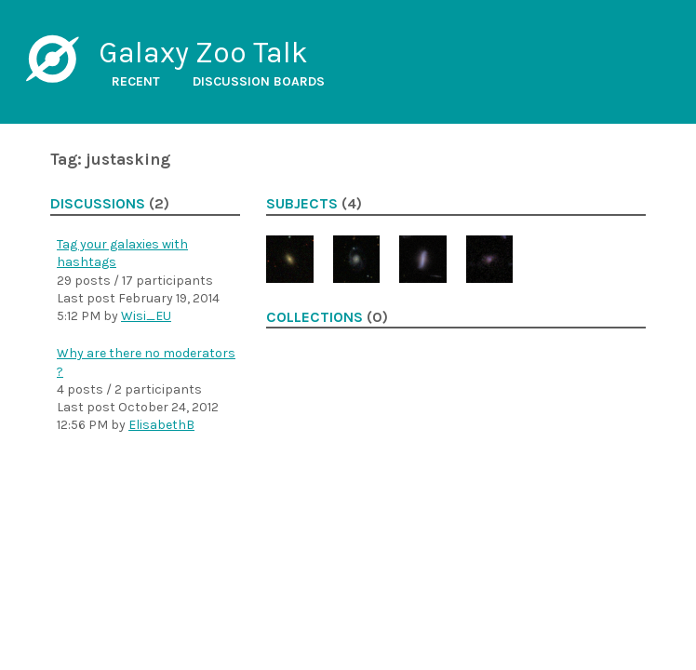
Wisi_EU (146, 316)
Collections (314, 317)
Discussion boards (259, 81)
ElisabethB (161, 425)
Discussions (97, 203)
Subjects (302, 203)
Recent (136, 81)
